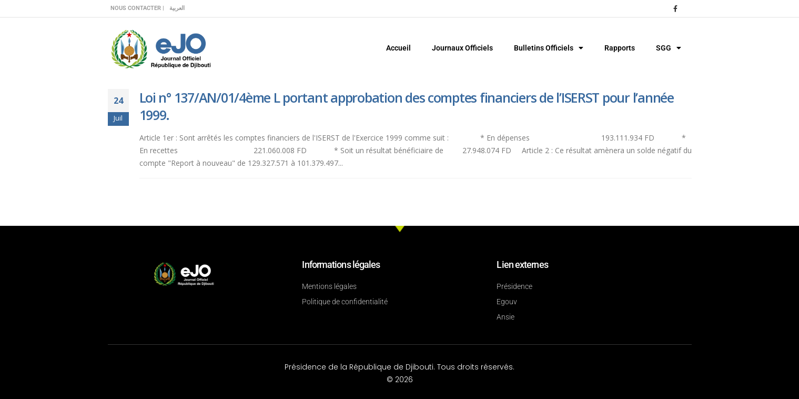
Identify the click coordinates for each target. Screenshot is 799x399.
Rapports (619, 48)
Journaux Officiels (462, 48)
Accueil (398, 48)
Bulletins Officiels (548, 48)
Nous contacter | (137, 8)
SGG (668, 48)
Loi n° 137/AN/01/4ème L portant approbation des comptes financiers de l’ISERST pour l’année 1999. (406, 106)
